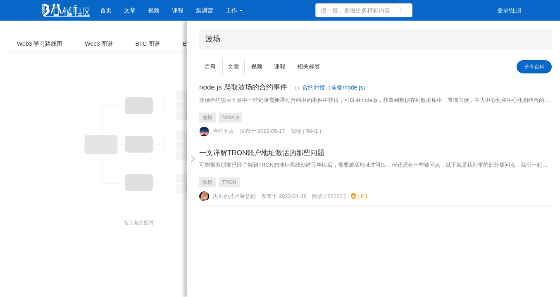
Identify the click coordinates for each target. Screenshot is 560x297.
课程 (177, 10)
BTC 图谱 (147, 43)
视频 (154, 10)
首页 (106, 10)
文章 (130, 10)
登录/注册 (509, 10)
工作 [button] (234, 10)
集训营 (204, 10)
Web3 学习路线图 (39, 43)
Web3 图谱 (99, 43)
